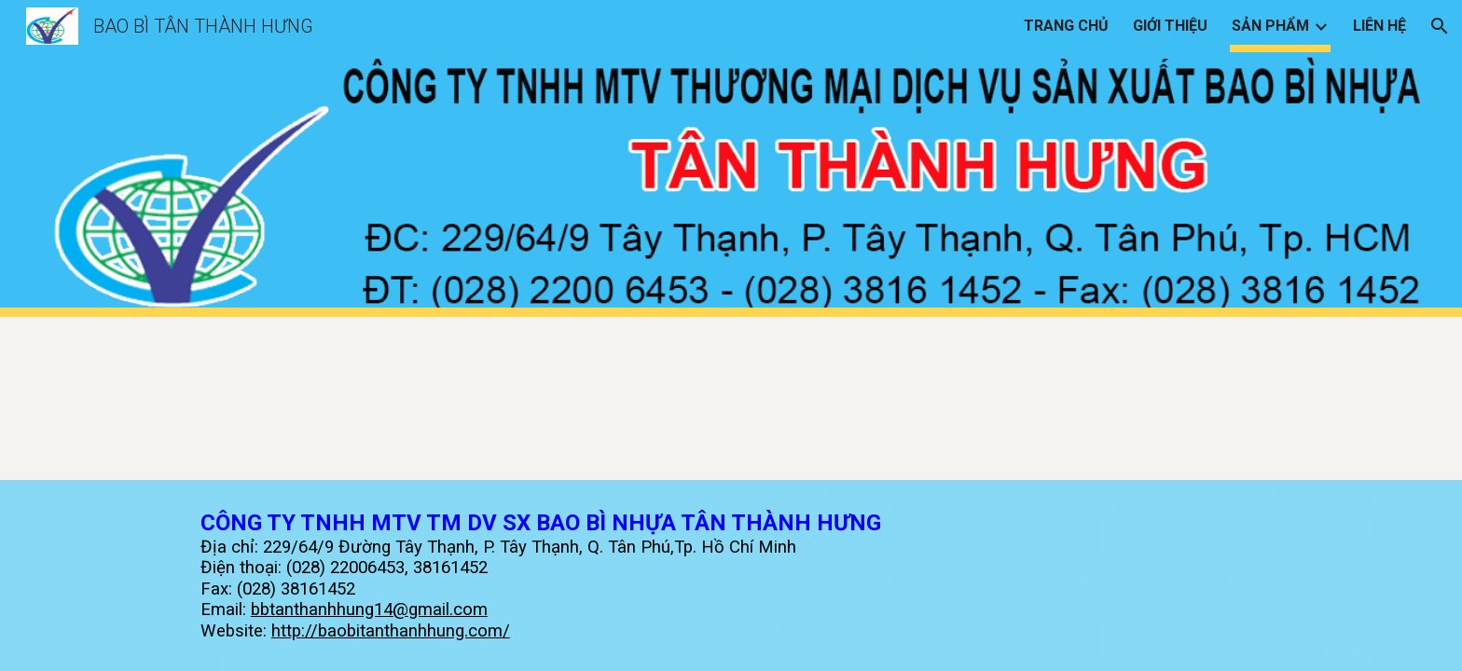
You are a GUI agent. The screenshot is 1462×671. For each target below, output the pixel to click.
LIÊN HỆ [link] (1379, 25)
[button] (1439, 26)
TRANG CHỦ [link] (1066, 25)
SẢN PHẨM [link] (1270, 25)
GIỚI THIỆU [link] (1170, 25)
